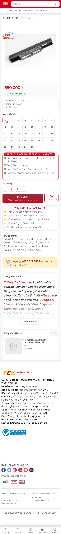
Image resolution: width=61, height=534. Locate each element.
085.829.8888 (31, 261)
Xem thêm (30, 321)
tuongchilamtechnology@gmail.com (29, 246)
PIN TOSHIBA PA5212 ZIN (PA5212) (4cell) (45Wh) (34, 341)
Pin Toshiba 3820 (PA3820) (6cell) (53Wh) (35, 361)
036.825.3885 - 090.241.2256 (26, 250)
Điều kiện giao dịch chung (13, 512)
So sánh (27, 18)
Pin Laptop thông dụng (24, 10)
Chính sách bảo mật (41, 519)
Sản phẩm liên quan (14, 333)
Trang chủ (6, 10)
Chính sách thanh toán (11, 519)
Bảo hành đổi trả (8, 522)
